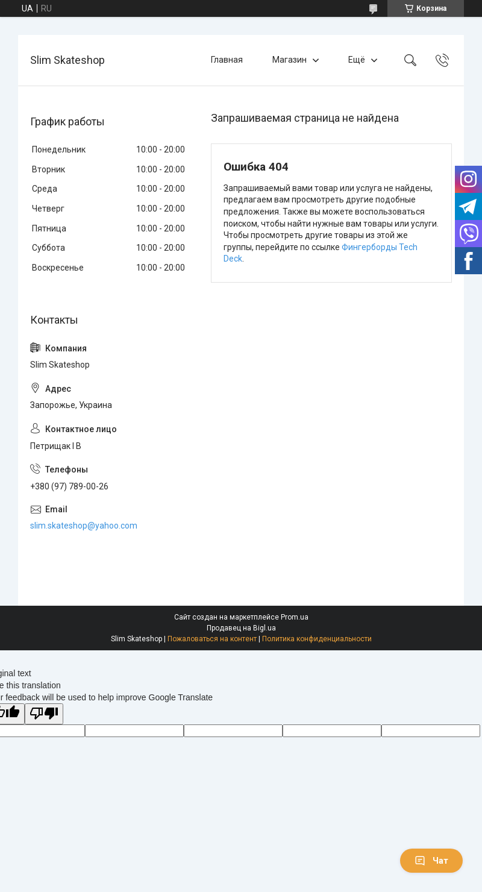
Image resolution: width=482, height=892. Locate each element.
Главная (227, 59)
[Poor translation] (44, 713)
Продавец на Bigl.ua (241, 628)
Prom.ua (294, 617)
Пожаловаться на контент (212, 639)
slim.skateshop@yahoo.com (83, 525)
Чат (431, 860)
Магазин (289, 59)
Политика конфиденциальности (317, 639)
